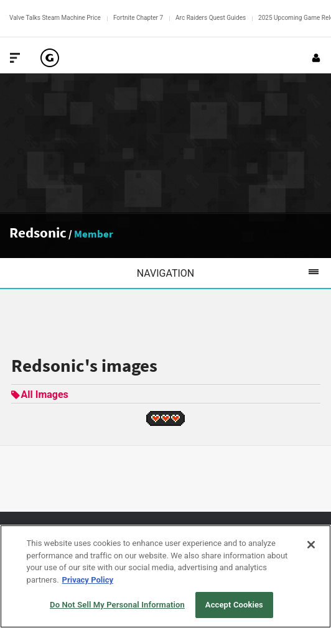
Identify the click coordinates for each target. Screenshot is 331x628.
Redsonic (38, 232)
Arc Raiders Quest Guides (210, 17)
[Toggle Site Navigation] (15, 58)
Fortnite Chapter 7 (138, 17)
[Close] (311, 544)
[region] (165, 576)
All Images (39, 394)
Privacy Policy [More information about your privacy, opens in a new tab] (87, 579)
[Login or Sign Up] (316, 58)
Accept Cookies (234, 604)
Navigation (234, 273)
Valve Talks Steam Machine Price (55, 17)
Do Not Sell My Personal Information (117, 604)
